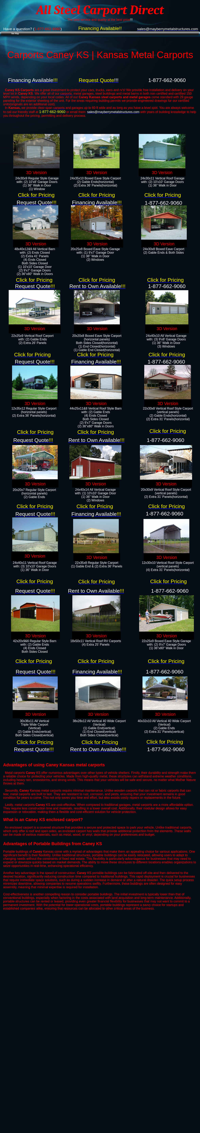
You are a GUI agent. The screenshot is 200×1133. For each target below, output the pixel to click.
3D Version (36, 172)
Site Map (15, 33)
